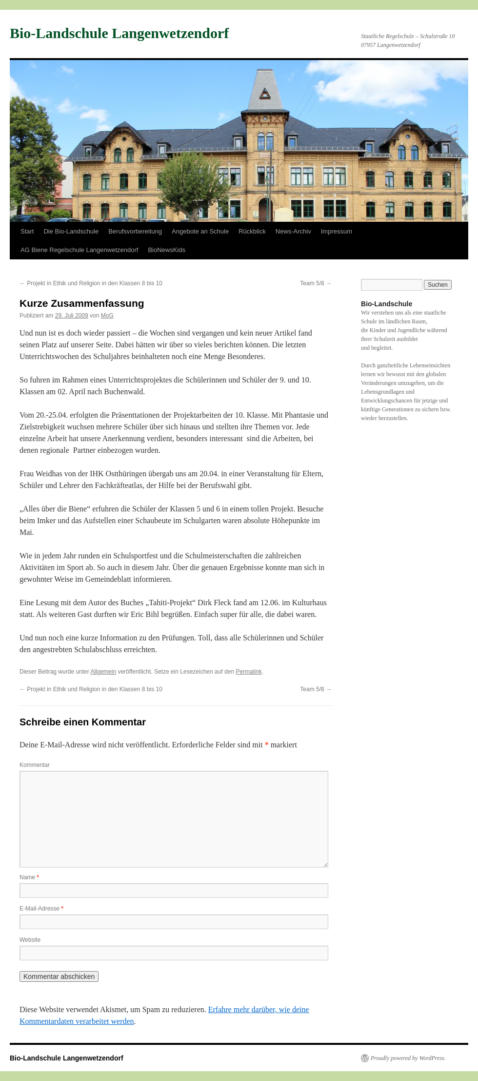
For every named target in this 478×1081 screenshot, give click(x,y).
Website (30, 939)
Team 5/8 (316, 283)
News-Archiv (293, 231)
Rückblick (252, 231)
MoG (107, 315)
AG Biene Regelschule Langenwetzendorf (79, 250)
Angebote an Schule (200, 231)
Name (29, 877)
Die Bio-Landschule (71, 231)
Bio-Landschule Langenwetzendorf (119, 33)
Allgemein (103, 671)
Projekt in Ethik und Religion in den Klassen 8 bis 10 (91, 283)
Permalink (248, 671)
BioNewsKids (166, 250)
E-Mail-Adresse (41, 908)
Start (27, 231)
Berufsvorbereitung (135, 231)
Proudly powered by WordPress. (408, 1058)
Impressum (336, 231)
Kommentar (35, 765)
